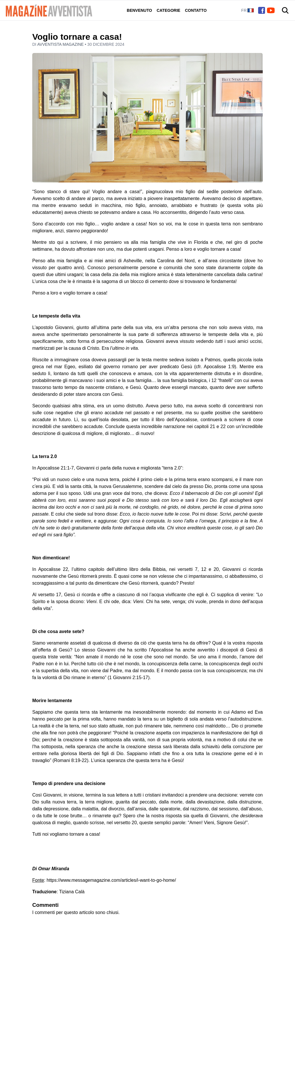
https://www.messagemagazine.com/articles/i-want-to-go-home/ (111, 880)
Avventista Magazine (61, 44)
